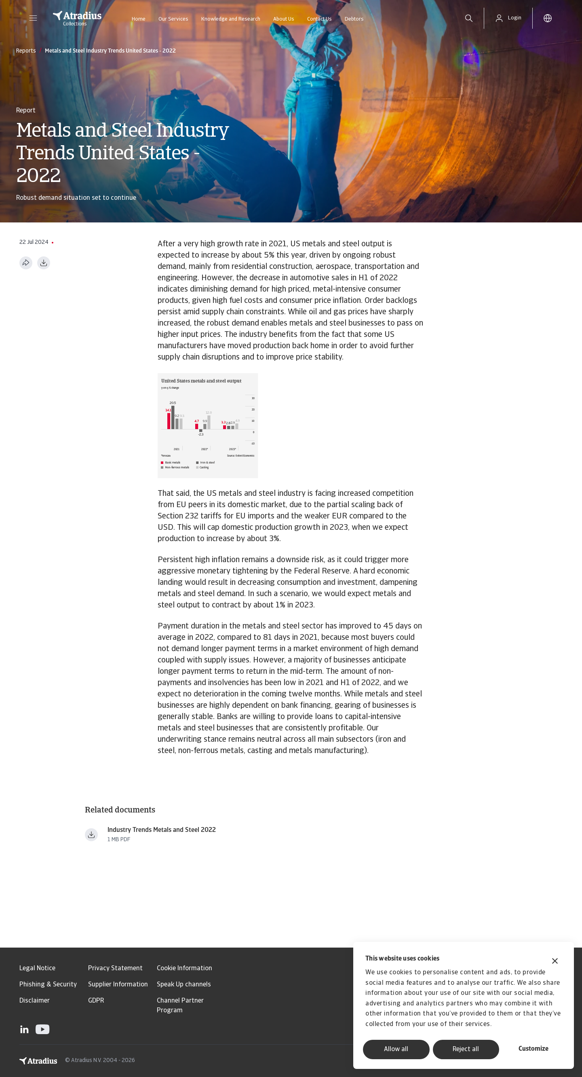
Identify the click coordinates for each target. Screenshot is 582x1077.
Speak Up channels (184, 985)
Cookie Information (184, 968)
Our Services (173, 19)
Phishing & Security (48, 985)
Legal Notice (37, 968)
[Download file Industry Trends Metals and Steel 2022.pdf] (91, 834)
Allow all (396, 1049)
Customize (533, 1049)
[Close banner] (555, 962)
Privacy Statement (115, 968)
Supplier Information (118, 985)
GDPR (96, 1001)
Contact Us (319, 19)
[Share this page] (25, 262)
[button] (33, 18)
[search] (469, 18)
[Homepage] (77, 18)
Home (139, 19)
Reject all (466, 1049)
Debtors (354, 19)
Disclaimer (34, 1001)
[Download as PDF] (43, 262)
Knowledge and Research (230, 19)
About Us (283, 19)
